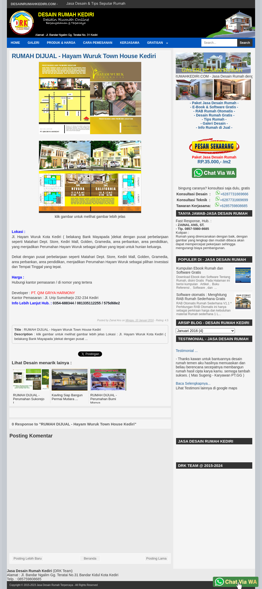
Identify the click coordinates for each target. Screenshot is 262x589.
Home (15, 43)
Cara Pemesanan (97, 43)
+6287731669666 (231, 194)
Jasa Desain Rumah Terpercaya (55, 585)
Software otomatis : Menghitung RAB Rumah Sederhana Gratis (201, 297)
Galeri (33, 43)
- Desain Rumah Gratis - (214, 115)
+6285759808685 (231, 206)
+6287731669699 (231, 200)
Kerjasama (129, 43)
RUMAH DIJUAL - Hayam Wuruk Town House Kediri (84, 55)
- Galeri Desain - (214, 123)
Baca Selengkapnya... (193, 384)
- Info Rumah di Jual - (214, 127)
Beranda (90, 558)
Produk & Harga (61, 43)
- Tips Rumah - (214, 119)
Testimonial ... (187, 351)
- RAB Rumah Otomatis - (214, 111)
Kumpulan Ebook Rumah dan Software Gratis (199, 270)
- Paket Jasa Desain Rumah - (214, 103)
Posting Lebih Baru (28, 558)
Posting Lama (156, 558)
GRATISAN (155, 43)
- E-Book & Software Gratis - (214, 107)
